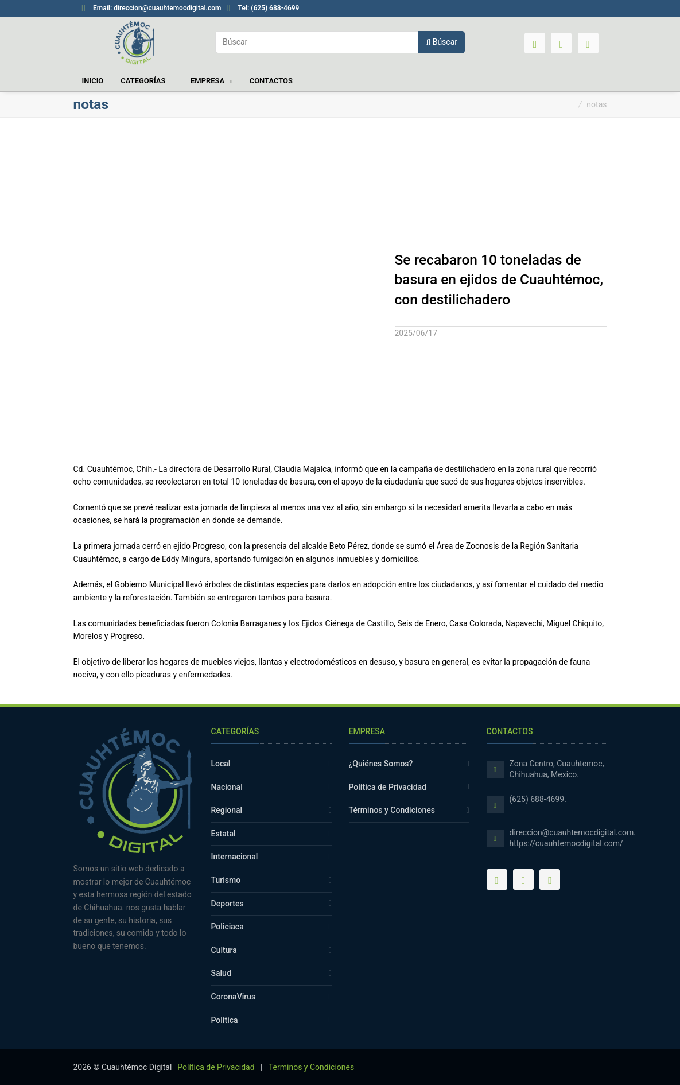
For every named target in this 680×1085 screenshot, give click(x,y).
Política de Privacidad (388, 787)
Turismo (226, 880)
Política (224, 1020)
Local (221, 763)
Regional (227, 810)
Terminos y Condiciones (311, 1067)
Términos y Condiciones (392, 810)
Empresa (208, 80)
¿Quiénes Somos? (381, 763)
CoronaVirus (233, 996)
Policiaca (227, 926)
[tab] (501, 320)
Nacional (227, 787)
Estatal (223, 833)
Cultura (224, 950)
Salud (221, 973)
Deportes (227, 903)
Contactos (271, 80)
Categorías (144, 80)
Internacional (234, 856)
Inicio (92, 80)
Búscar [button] (441, 41)
